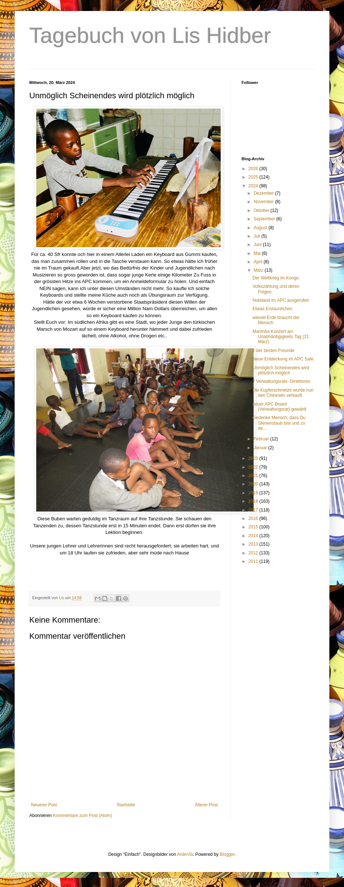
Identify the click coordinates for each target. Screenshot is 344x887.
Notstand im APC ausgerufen (281, 300)
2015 (253, 526)
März (259, 270)
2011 (253, 561)
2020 (253, 484)
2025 (253, 177)
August (261, 227)
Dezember (264, 193)
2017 (253, 510)
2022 (253, 467)
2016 (253, 518)
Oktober (262, 210)
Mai (258, 253)
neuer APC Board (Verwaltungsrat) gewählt (279, 407)
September (265, 218)
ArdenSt (185, 854)
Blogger (227, 854)
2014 (253, 535)
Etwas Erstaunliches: (273, 308)
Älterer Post (206, 804)
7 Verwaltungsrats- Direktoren (281, 381)
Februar (262, 438)
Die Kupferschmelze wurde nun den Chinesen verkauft (283, 393)
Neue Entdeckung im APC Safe (283, 359)
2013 (253, 544)
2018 (253, 501)
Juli (257, 236)
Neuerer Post (44, 804)
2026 (253, 168)
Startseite (126, 804)
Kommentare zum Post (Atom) (82, 815)
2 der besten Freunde (274, 350)
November (264, 201)
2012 (253, 553)
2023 (253, 458)
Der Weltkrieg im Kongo (276, 278)
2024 (253, 185)
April (258, 261)
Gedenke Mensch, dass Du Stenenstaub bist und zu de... (279, 423)
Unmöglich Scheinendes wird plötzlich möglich (281, 370)
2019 (253, 492)
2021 (253, 475)
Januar (261, 447)
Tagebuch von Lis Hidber (150, 35)
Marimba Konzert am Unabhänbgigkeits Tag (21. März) (281, 337)
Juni (258, 244)
